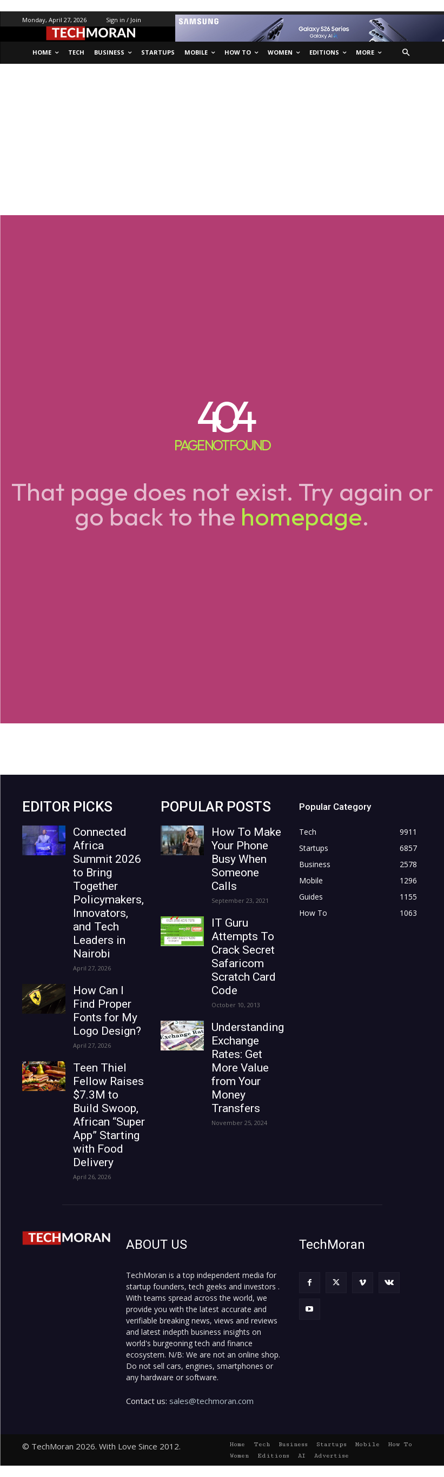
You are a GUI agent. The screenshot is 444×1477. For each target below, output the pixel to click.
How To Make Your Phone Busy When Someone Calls (246, 859)
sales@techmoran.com (211, 1400)
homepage (301, 516)
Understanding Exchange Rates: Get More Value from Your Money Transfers (247, 1068)
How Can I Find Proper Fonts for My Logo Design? (107, 1010)
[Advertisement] (222, 139)
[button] (406, 53)
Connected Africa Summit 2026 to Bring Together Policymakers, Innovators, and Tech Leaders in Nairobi (108, 893)
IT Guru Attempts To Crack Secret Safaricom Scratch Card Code (243, 956)
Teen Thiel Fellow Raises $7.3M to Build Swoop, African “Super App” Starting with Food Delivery (109, 1115)
